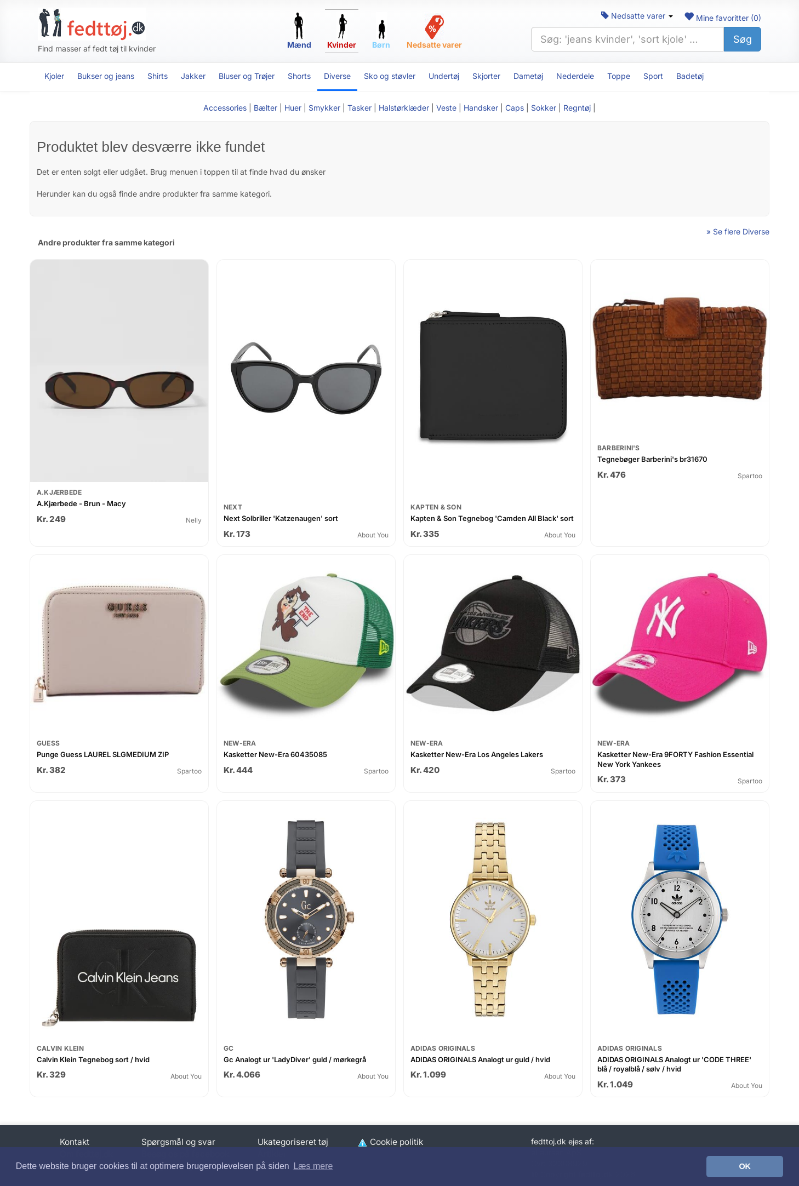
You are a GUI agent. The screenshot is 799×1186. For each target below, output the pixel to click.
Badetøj (690, 76)
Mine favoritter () (722, 17)
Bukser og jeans (105, 76)
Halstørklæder (404, 107)
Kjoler (54, 76)
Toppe (618, 76)
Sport (653, 76)
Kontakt (74, 1142)
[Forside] (92, 24)
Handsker (481, 107)
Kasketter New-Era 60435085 (275, 754)
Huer (292, 107)
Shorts (299, 76)
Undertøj (444, 76)
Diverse (337, 76)
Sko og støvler (389, 76)
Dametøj (528, 76)
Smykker (324, 107)
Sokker (543, 107)
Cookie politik (390, 1142)
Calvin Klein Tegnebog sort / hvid (93, 1059)
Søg (742, 39)
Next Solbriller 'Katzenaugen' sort (281, 518)
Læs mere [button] (313, 1166)
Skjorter (486, 76)
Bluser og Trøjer (247, 76)
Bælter (265, 107)
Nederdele (575, 76)
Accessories (225, 107)
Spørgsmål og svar (178, 1142)
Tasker (359, 107)
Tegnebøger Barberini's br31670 (652, 459)
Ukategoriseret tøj (293, 1142)
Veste (446, 107)
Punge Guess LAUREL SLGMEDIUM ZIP (103, 754)
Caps (514, 107)
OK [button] (745, 1166)
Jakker (193, 76)
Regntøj (577, 107)
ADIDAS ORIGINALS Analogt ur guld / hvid (480, 1059)
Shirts (157, 76)
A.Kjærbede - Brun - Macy (81, 503)
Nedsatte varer (637, 15)
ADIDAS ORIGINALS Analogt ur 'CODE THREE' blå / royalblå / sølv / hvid (674, 1064)
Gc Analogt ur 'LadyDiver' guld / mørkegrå (295, 1059)
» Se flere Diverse (737, 231)
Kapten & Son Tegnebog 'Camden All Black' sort (492, 518)
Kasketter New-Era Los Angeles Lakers (476, 754)
